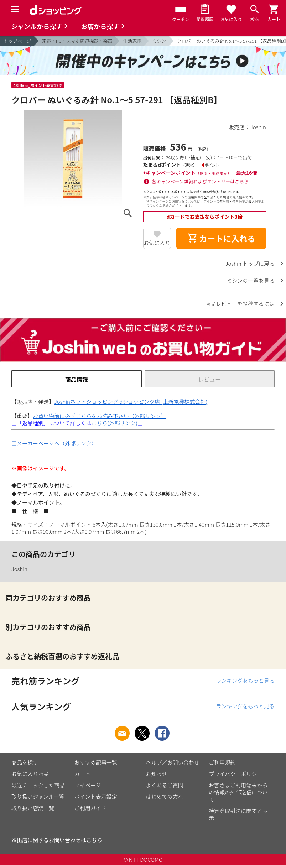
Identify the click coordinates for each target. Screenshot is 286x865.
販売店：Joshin (247, 127)
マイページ (87, 785)
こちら (94, 840)
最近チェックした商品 (38, 785)
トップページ (17, 40)
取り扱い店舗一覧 (32, 808)
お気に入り (157, 242)
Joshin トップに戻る (250, 263)
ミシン (159, 40)
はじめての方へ (164, 796)
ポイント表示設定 (95, 796)
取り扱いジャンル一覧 (37, 796)
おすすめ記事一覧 (95, 762)
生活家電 (132, 40)
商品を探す (24, 762)
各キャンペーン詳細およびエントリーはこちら (200, 181)
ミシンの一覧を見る (251, 280)
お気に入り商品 (30, 773)
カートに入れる (221, 238)
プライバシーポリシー (235, 773)
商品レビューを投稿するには (240, 303)
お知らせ (156, 773)
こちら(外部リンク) (114, 423)
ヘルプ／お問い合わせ (172, 762)
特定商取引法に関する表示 (238, 814)
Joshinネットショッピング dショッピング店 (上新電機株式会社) (130, 401)
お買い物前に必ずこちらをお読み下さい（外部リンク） (99, 416)
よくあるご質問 (164, 785)
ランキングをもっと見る (245, 680)
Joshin (19, 569)
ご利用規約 (222, 762)
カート (82, 773)
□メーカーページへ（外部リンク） (54, 443)
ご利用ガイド (90, 808)
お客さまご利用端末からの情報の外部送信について (238, 792)
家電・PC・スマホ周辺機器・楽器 (77, 40)
